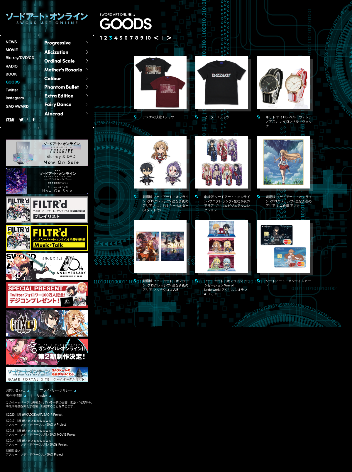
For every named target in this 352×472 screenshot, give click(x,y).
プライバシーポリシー (56, 390)
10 (148, 38)
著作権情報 (14, 395)
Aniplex (42, 395)
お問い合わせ (15, 390)
